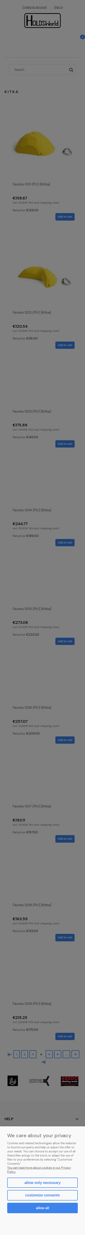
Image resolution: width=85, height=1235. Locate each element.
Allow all (42, 1208)
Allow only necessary (42, 1183)
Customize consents (42, 1195)
